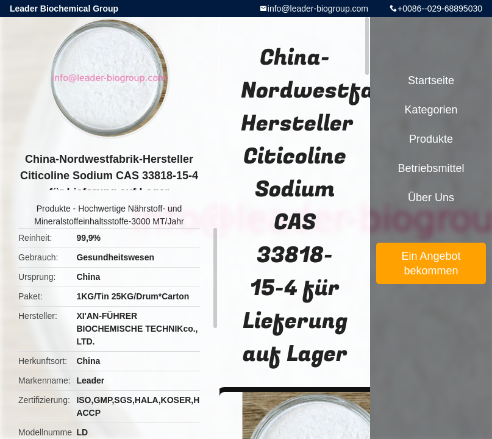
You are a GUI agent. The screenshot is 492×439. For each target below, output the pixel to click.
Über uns (431, 197)
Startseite (431, 80)
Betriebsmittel (431, 168)
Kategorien (430, 110)
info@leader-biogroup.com (318, 8)
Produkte (54, 208)
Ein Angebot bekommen (430, 263)
